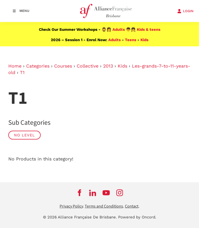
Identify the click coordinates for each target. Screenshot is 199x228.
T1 (22, 72)
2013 (108, 66)
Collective (87, 66)
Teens (130, 40)
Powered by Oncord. (137, 217)
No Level (24, 135)
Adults (118, 29)
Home (15, 66)
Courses (63, 66)
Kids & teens (148, 29)
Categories (37, 66)
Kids (144, 40)
